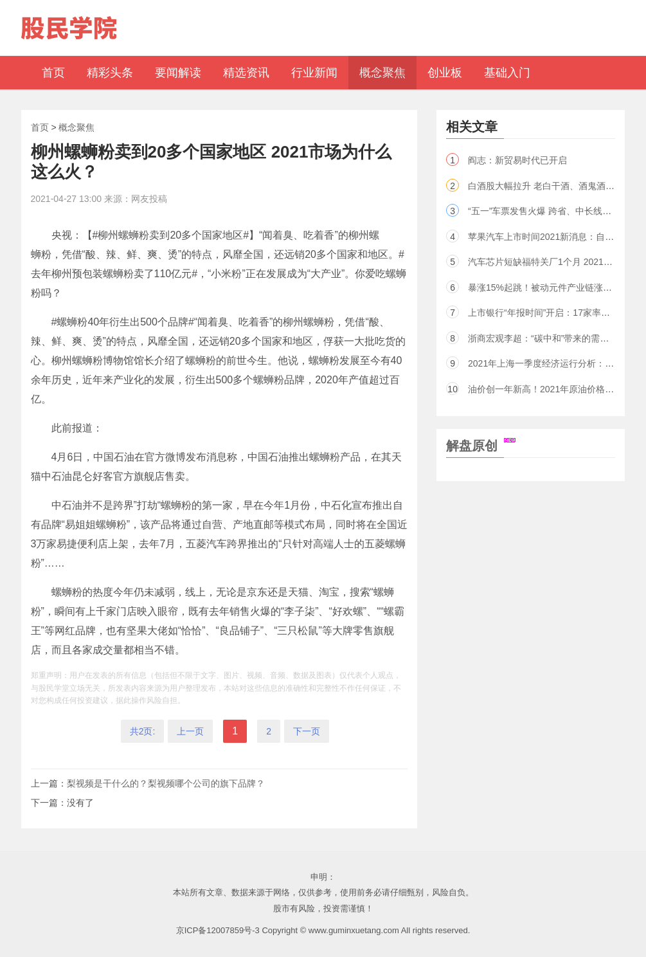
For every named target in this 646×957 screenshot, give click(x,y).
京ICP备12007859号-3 (218, 930)
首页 (40, 127)
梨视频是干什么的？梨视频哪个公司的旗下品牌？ (166, 783)
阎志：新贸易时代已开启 (517, 160)
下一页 (306, 731)
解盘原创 (481, 446)
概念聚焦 (76, 127)
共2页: (143, 731)
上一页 (190, 731)
